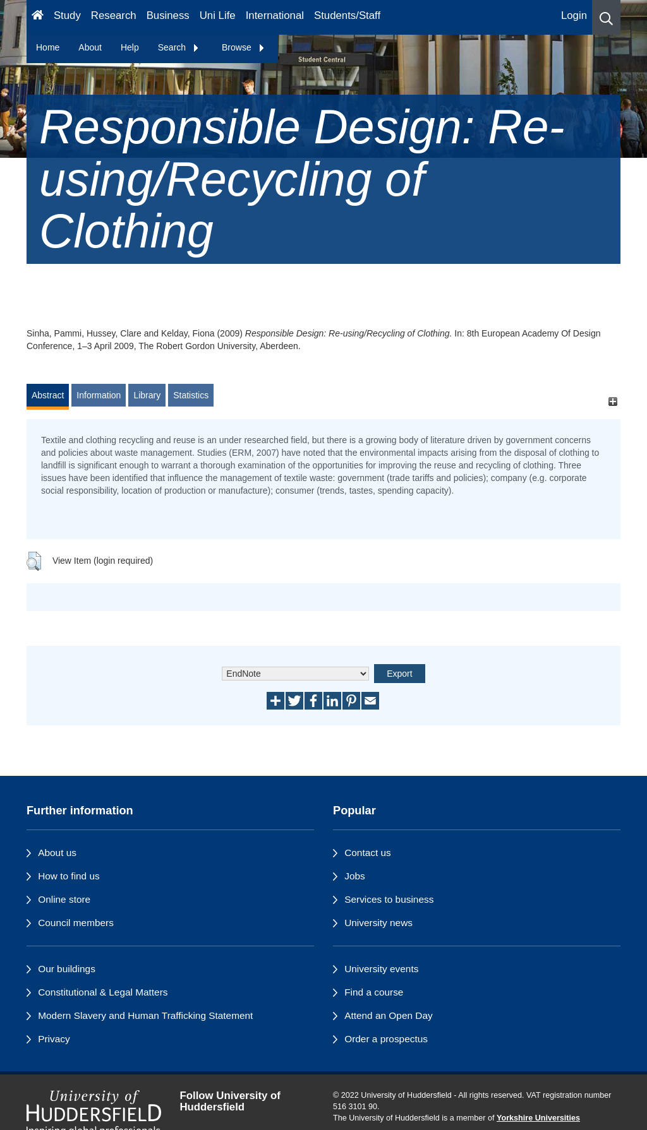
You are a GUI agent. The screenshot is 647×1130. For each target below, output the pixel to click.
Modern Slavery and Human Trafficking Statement (145, 1015)
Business (168, 15)
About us (57, 852)
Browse (243, 47)
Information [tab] (98, 395)
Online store (64, 899)
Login (574, 15)
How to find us (69, 876)
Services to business (388, 899)
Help (130, 47)
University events (381, 968)
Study (67, 15)
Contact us (367, 852)
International (275, 15)
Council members (76, 922)
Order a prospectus (386, 1038)
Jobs (354, 876)
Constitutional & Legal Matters (102, 992)
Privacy (54, 1038)
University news (378, 922)
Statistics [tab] (191, 395)
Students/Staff (347, 15)
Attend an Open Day (388, 1015)
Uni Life (218, 15)
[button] (606, 17)
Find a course (373, 992)
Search (179, 47)
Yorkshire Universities (538, 1118)
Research (113, 15)
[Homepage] (38, 17)
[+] (612, 401)
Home (47, 47)
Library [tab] (146, 395)
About (90, 47)
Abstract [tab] (48, 395)
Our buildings (66, 968)
